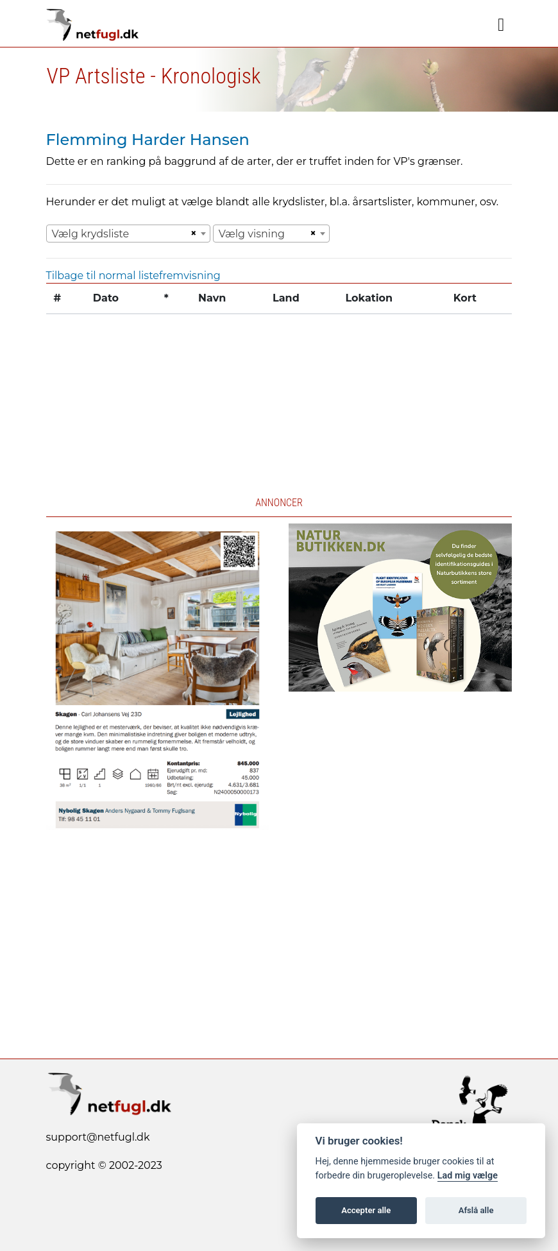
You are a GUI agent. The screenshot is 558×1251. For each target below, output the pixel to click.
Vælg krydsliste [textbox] (91, 234)
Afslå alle (476, 1210)
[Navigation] (500, 25)
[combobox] (128, 234)
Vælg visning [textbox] (252, 234)
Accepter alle (366, 1210)
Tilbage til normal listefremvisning (133, 275)
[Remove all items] (192, 233)
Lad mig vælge (467, 1175)
